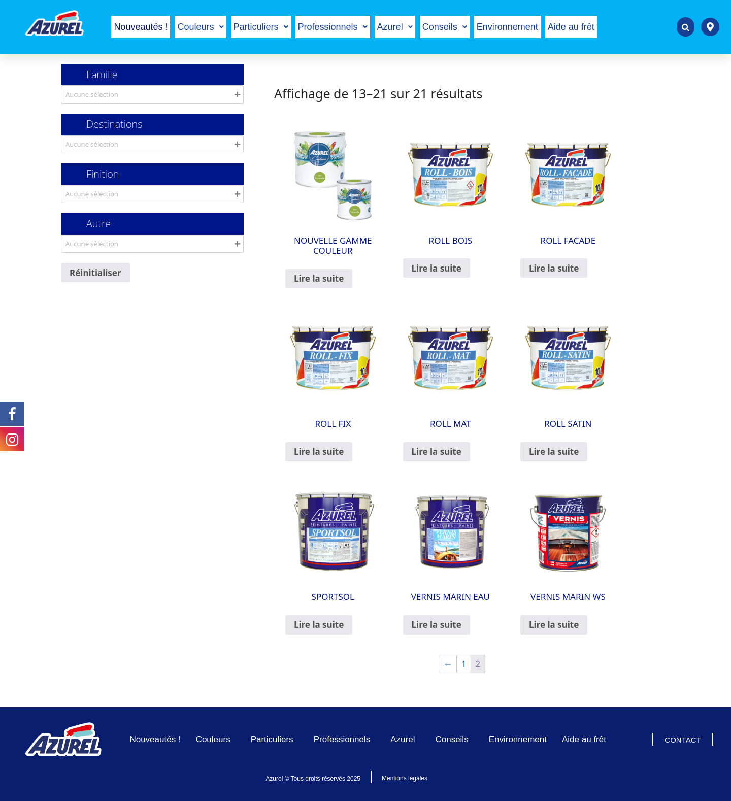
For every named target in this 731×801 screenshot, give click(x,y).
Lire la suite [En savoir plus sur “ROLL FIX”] (319, 451)
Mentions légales (404, 778)
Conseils (444, 27)
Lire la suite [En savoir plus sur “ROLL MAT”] (436, 451)
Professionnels (333, 27)
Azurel (395, 27)
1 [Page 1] (464, 664)
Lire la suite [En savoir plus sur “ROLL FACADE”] (554, 268)
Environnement (507, 27)
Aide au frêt (571, 27)
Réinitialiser (95, 273)
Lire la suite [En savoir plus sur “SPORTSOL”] (319, 624)
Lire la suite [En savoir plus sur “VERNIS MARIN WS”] (554, 624)
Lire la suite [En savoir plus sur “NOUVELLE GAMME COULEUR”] (319, 278)
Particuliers (261, 27)
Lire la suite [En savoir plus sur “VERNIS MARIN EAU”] (436, 624)
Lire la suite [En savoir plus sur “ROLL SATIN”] (554, 451)
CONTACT (682, 740)
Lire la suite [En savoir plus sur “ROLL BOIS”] (436, 268)
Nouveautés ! (141, 27)
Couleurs (200, 27)
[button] (200, 27)
